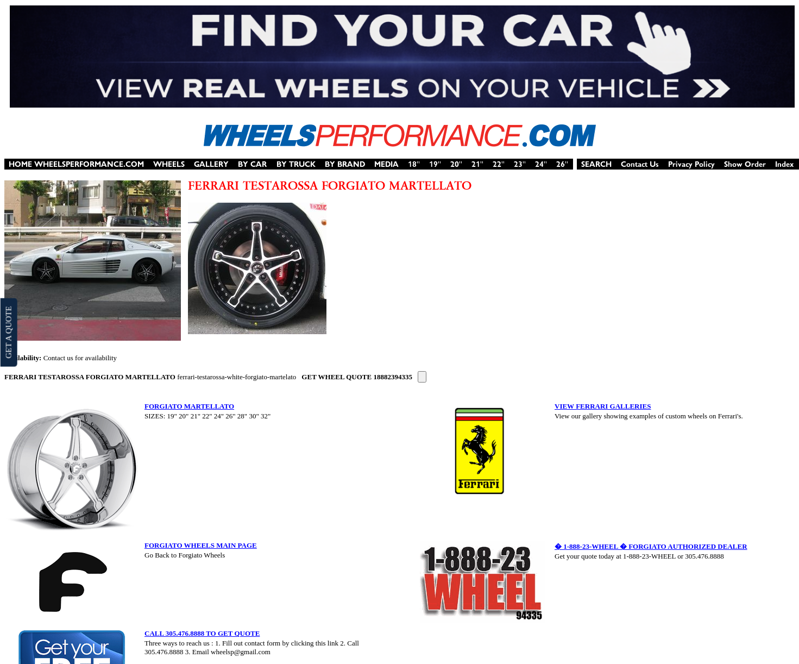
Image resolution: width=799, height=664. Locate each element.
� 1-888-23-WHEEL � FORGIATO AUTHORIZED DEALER (651, 546)
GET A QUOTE (8, 332)
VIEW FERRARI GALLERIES (603, 406)
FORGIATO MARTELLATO (189, 406)
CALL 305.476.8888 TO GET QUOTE (202, 633)
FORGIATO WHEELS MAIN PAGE (200, 545)
